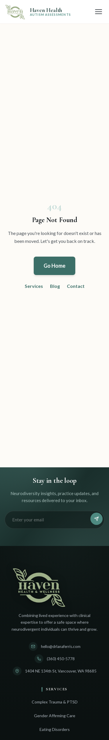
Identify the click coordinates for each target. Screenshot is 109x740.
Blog (55, 286)
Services (34, 286)
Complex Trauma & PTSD (55, 701)
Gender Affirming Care (54, 715)
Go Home (54, 265)
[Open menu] (98, 12)
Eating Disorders (55, 729)
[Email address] (48, 520)
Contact (76, 286)
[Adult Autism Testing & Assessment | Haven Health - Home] (38, 12)
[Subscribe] (96, 519)
